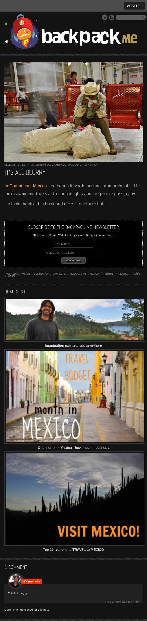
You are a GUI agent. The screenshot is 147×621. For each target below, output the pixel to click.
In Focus (47, 165)
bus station (41, 274)
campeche (59, 274)
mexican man (78, 274)
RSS (111, 17)
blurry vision (21, 274)
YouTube (105, 17)
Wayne (28, 581)
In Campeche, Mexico (25, 185)
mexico (94, 274)
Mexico (76, 165)
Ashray (92, 165)
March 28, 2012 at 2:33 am (124, 602)
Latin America (62, 165)
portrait (108, 274)
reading (123, 274)
